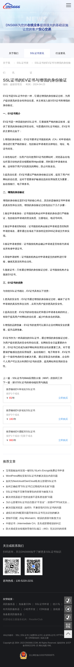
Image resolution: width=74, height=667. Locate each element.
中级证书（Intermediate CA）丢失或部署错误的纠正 (33, 523)
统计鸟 (56, 604)
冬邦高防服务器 (11, 609)
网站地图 (43, 645)
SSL (17, 635)
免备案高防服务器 (12, 614)
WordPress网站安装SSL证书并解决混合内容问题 (32, 475)
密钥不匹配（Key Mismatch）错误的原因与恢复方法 (33, 518)
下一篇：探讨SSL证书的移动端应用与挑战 (25, 382)
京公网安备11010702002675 (37, 655)
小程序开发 (29, 609)
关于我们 (13, 53)
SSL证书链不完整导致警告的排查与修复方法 (29, 491)
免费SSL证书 (36, 635)
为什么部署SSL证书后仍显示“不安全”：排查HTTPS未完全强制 (38, 502)
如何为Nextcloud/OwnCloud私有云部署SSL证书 (31, 481)
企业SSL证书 (49, 635)
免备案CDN (25, 604)
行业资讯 (60, 53)
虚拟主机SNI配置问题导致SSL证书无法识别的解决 (32, 513)
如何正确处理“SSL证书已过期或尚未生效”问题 (30, 486)
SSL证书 (34, 338)
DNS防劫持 (34, 638)
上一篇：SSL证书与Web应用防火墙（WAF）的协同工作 (32, 378)
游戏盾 (56, 609)
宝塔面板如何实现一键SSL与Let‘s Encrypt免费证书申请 (35, 470)
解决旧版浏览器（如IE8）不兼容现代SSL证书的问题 (33, 507)
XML (49, 645)
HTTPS (60, 635)
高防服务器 (9, 604)
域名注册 (45, 638)
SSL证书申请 (42, 604)
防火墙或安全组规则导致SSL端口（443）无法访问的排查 (36, 528)
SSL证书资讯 (37, 53)
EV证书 (7, 96)
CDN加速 (44, 609)
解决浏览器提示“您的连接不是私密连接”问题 (29, 497)
